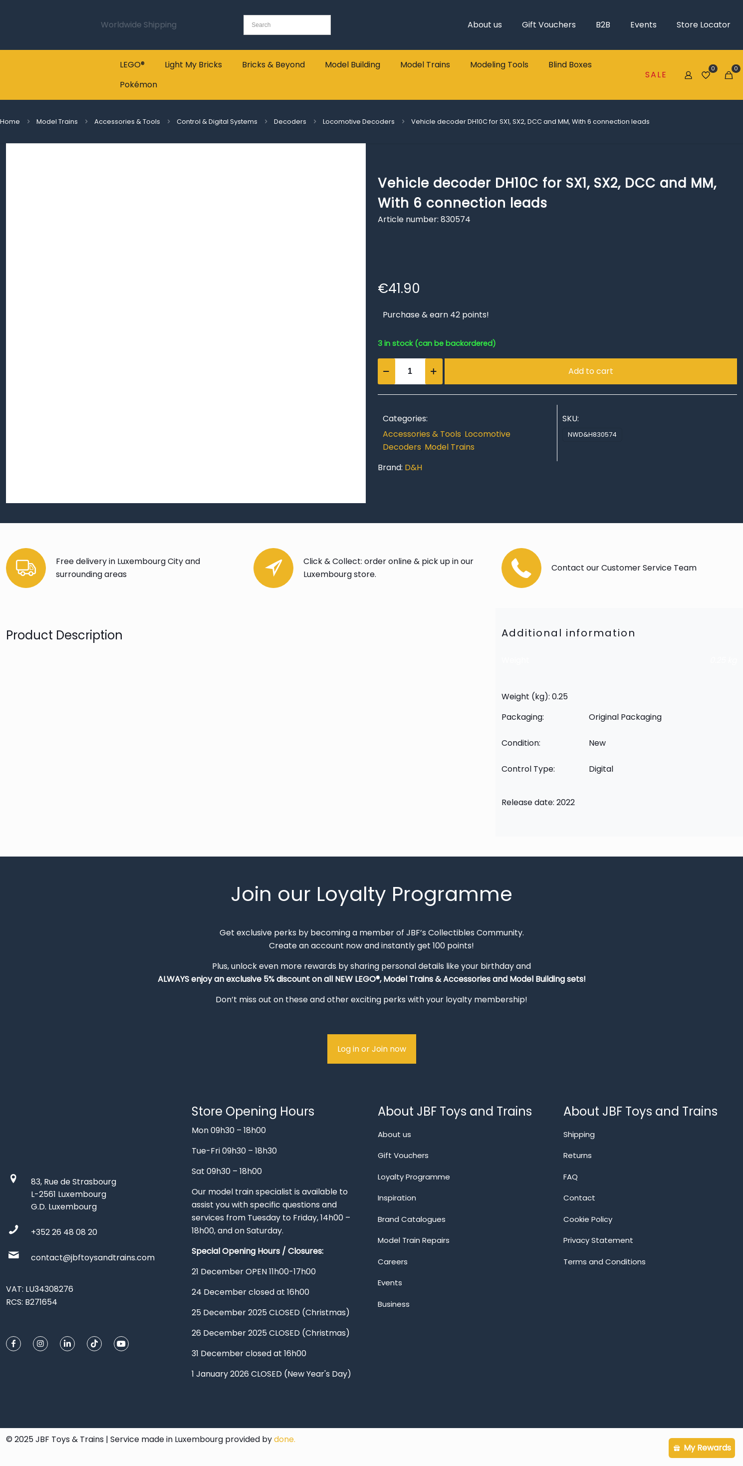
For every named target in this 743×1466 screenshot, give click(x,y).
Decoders (290, 121)
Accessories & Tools (127, 121)
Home (10, 121)
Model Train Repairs (414, 1240)
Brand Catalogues (412, 1219)
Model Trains (57, 121)
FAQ (570, 1177)
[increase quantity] (434, 371)
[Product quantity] (410, 371)
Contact (579, 1197)
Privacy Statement (598, 1240)
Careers (393, 1261)
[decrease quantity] (386, 371)
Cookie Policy (587, 1219)
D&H (413, 467)
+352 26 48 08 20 (64, 1232)
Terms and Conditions (604, 1261)
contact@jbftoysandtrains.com (93, 1257)
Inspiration (397, 1197)
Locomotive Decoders (359, 121)
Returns (577, 1155)
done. (284, 1439)
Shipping (579, 1134)
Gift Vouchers (403, 1155)
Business (394, 1304)
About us (394, 1134)
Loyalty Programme (414, 1177)
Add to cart (590, 371)
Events (390, 1282)
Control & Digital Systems (217, 121)
